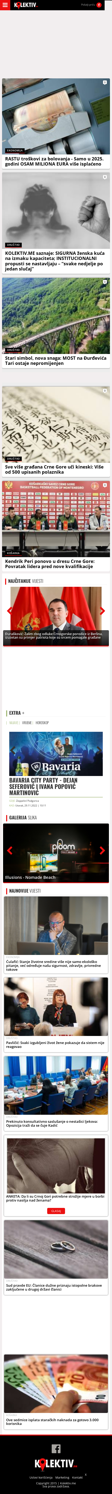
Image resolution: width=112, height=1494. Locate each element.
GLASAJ (56, 1211)
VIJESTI (25, 581)
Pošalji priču (88, 4)
